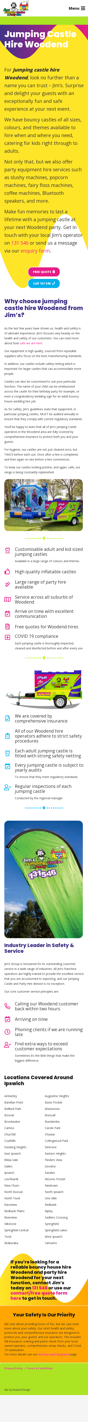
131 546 (20, 243)
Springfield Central (16, 1230)
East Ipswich (12, 1153)
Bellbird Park (12, 1109)
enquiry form (35, 250)
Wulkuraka (11, 1243)
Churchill (9, 1134)
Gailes (8, 1166)
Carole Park (52, 1128)
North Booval (13, 1192)
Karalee (50, 1173)
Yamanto (51, 1243)
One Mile (51, 1198)
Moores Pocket (55, 1179)
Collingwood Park (56, 1141)
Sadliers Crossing (56, 1217)
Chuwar (50, 1134)
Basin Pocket (53, 1102)
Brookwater (12, 1121)
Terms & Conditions (39, 1368)
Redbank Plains (14, 1211)
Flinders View (53, 1160)
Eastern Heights (55, 1153)
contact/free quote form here (39, 1295)
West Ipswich (53, 1237)
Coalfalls (10, 1141)
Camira (9, 1128)
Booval (9, 1115)
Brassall (50, 1115)
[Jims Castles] (16, 8)
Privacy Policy (13, 1368)
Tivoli (7, 1237)
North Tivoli (12, 1198)
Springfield (52, 1224)
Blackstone (52, 1109)
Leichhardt (11, 1179)
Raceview (10, 1205)
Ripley (49, 1211)
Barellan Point (13, 1102)
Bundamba (52, 1121)
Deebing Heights (15, 1147)
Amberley (10, 1096)
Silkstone (10, 1224)
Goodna (50, 1166)
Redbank (50, 1205)
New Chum (11, 1185)
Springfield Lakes (56, 1230)
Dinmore (51, 1147)
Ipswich (9, 1173)
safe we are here (31, 343)
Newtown (51, 1185)
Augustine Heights (57, 1096)
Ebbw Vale (11, 1160)
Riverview (10, 1217)
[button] (77, 8)
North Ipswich (54, 1192)
